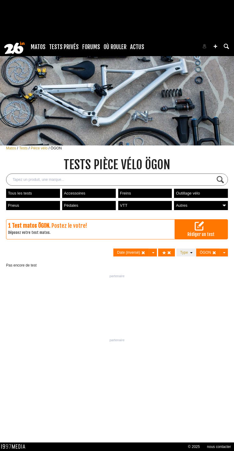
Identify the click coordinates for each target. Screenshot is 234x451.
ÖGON (56, 148)
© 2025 (194, 447)
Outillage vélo (188, 193)
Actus (137, 47)
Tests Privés (64, 47)
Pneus (13, 205)
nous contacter (219, 447)
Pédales (71, 205)
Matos (38, 47)
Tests (24, 148)
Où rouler (115, 47)
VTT (124, 205)
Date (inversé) (131, 252)
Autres (201, 205)
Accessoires (74, 193)
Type (186, 252)
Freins (125, 193)
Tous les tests (20, 193)
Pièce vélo (40, 148)
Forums (91, 47)
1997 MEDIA (15, 446)
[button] (215, 46)
